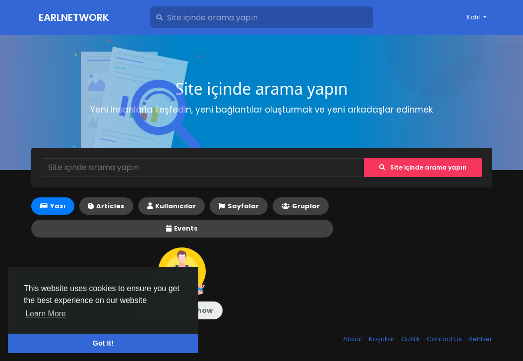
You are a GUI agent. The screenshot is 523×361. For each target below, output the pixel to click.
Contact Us (445, 339)
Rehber (480, 339)
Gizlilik (411, 339)
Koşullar (382, 339)
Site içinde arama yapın (422, 167)
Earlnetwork (74, 17)
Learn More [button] (45, 313)
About (353, 339)
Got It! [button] (103, 343)
